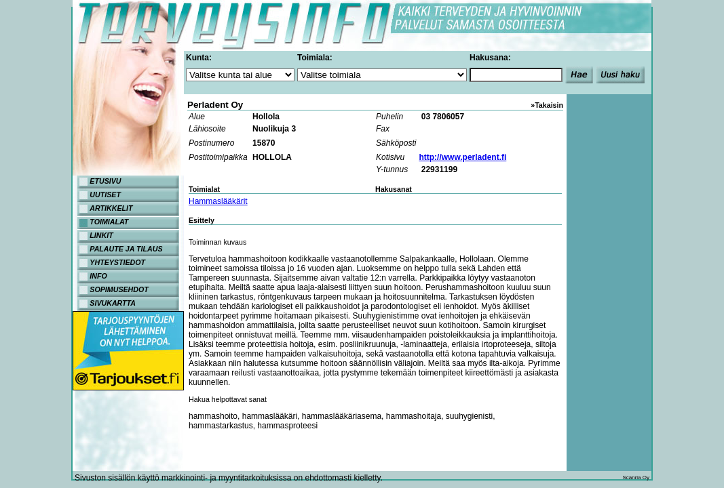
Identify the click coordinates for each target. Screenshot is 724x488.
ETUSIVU (105, 181)
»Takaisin (547, 105)
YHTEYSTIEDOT (117, 262)
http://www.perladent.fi (462, 157)
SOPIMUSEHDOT (119, 289)
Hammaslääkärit (218, 201)
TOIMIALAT (109, 222)
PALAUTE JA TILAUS (126, 249)
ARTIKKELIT (111, 208)
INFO (98, 276)
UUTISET (105, 194)
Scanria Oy (635, 477)
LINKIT (101, 235)
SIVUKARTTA (113, 303)
